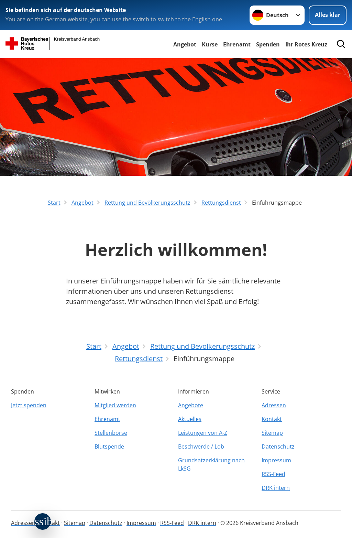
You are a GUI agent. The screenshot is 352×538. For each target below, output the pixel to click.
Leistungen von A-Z (202, 433)
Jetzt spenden (28, 405)
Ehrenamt (237, 44)
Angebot (184, 44)
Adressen (274, 405)
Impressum (276, 460)
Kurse (210, 44)
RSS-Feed (273, 474)
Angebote (190, 405)
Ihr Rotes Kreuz (306, 44)
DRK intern (276, 488)
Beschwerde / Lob (201, 446)
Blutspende (109, 446)
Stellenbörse (111, 433)
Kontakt (272, 419)
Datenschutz (278, 446)
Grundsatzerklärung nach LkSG (211, 464)
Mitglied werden (115, 405)
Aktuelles (189, 419)
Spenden (268, 44)
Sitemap (272, 433)
